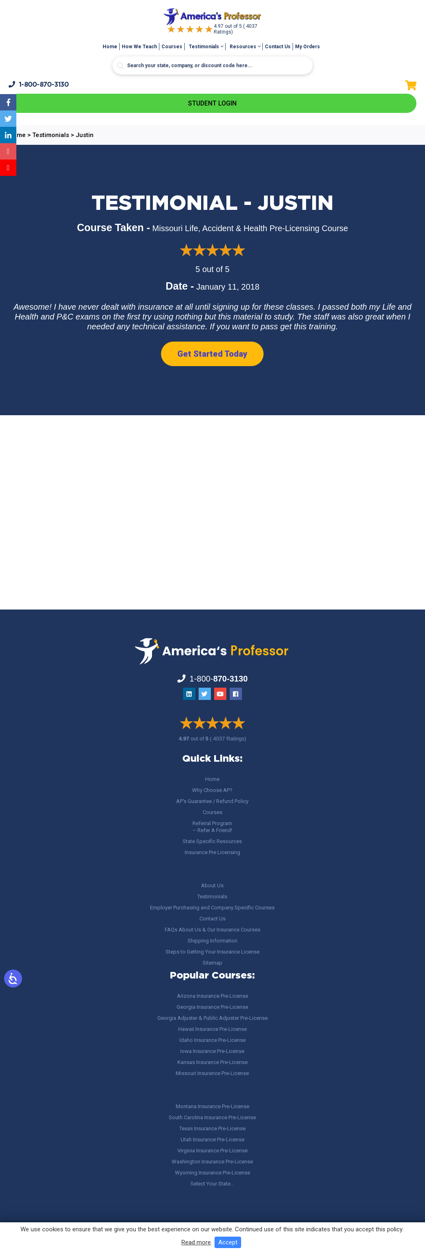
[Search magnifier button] (120, 66)
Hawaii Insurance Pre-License (212, 1029)
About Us (212, 885)
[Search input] (212, 65)
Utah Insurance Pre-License (212, 1139)
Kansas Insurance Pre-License (212, 1062)
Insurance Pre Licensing (212, 852)
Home (110, 46)
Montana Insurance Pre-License (212, 1106)
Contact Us (278, 46)
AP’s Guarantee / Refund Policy (212, 801)
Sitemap (212, 963)
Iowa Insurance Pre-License (212, 1051)
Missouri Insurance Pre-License (212, 1073)
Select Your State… (212, 1184)
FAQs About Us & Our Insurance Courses (212, 930)
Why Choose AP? (212, 790)
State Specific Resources (212, 841)
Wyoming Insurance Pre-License (212, 1173)
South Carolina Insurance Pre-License (212, 1117)
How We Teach (139, 46)
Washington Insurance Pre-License (212, 1162)
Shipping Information (212, 941)
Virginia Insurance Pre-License (212, 1150)
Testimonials (204, 46)
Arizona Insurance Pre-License (212, 996)
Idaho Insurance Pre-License (212, 1040)
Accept (227, 1242)
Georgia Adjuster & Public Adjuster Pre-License (212, 1018)
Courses (171, 46)
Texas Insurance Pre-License (212, 1128)
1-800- (39, 84)
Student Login (212, 103)
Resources (243, 46)
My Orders (307, 46)
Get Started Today (212, 354)
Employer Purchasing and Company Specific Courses (212, 907)
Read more (196, 1242)
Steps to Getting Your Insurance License (212, 952)
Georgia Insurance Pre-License (212, 1007)
